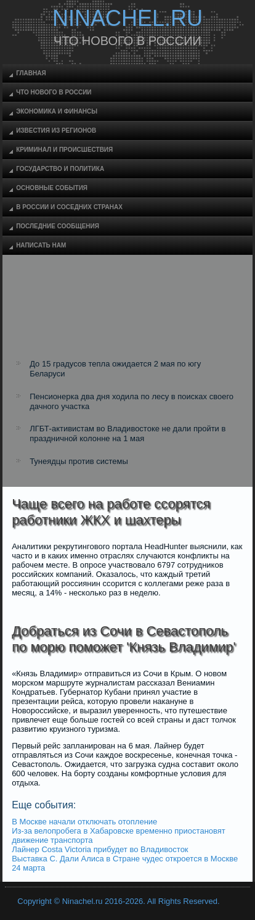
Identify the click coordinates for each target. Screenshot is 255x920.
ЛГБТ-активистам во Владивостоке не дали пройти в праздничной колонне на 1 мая (127, 433)
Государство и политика (60, 168)
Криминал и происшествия (64, 149)
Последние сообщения (57, 226)
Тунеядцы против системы (79, 461)
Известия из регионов (56, 130)
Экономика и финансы (56, 111)
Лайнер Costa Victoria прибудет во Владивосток (100, 849)
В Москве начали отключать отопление (84, 821)
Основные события (51, 187)
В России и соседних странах (69, 207)
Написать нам (41, 245)
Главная (31, 73)
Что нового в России (53, 92)
